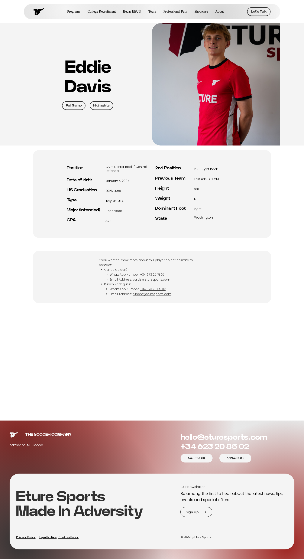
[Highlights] (101, 105)
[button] (196, 512)
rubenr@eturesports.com (152, 294)
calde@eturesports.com (151, 279)
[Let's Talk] (259, 11)
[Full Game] (73, 105)
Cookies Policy (68, 537)
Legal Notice (47, 537)
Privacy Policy (26, 537)
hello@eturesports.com (224, 437)
